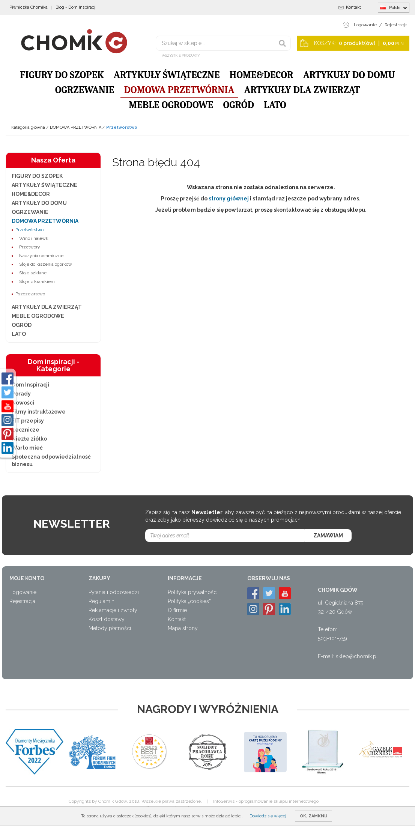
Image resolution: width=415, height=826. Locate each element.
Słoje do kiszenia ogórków (45, 264)
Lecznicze (25, 430)
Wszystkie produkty (181, 55)
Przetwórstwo (29, 229)
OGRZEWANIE (84, 90)
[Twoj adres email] (225, 535)
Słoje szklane (33, 272)
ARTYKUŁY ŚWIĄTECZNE (167, 75)
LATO (275, 105)
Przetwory (29, 247)
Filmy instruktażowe (39, 412)
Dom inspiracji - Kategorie (53, 365)
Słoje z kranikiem (37, 281)
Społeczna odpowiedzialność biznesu (51, 460)
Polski (393, 7)
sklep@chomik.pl (357, 656)
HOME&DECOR (261, 75)
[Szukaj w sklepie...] (223, 43)
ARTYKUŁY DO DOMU (349, 75)
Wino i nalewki (34, 238)
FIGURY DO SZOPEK (62, 75)
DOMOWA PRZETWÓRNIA (179, 90)
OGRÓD (238, 105)
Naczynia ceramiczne (41, 255)
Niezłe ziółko (29, 439)
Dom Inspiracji (30, 385)
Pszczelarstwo (30, 293)
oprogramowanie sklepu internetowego (279, 801)
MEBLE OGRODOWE (171, 105)
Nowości (23, 403)
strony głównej (229, 199)
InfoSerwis (224, 801)
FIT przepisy (28, 421)
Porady (21, 394)
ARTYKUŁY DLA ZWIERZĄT (302, 90)
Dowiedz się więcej (268, 816)
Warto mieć (27, 448)
